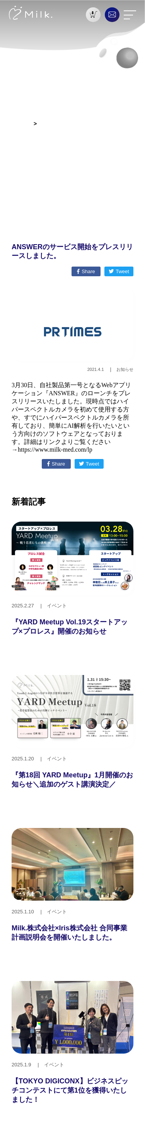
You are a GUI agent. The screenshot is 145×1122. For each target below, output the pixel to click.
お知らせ (20, 124)
